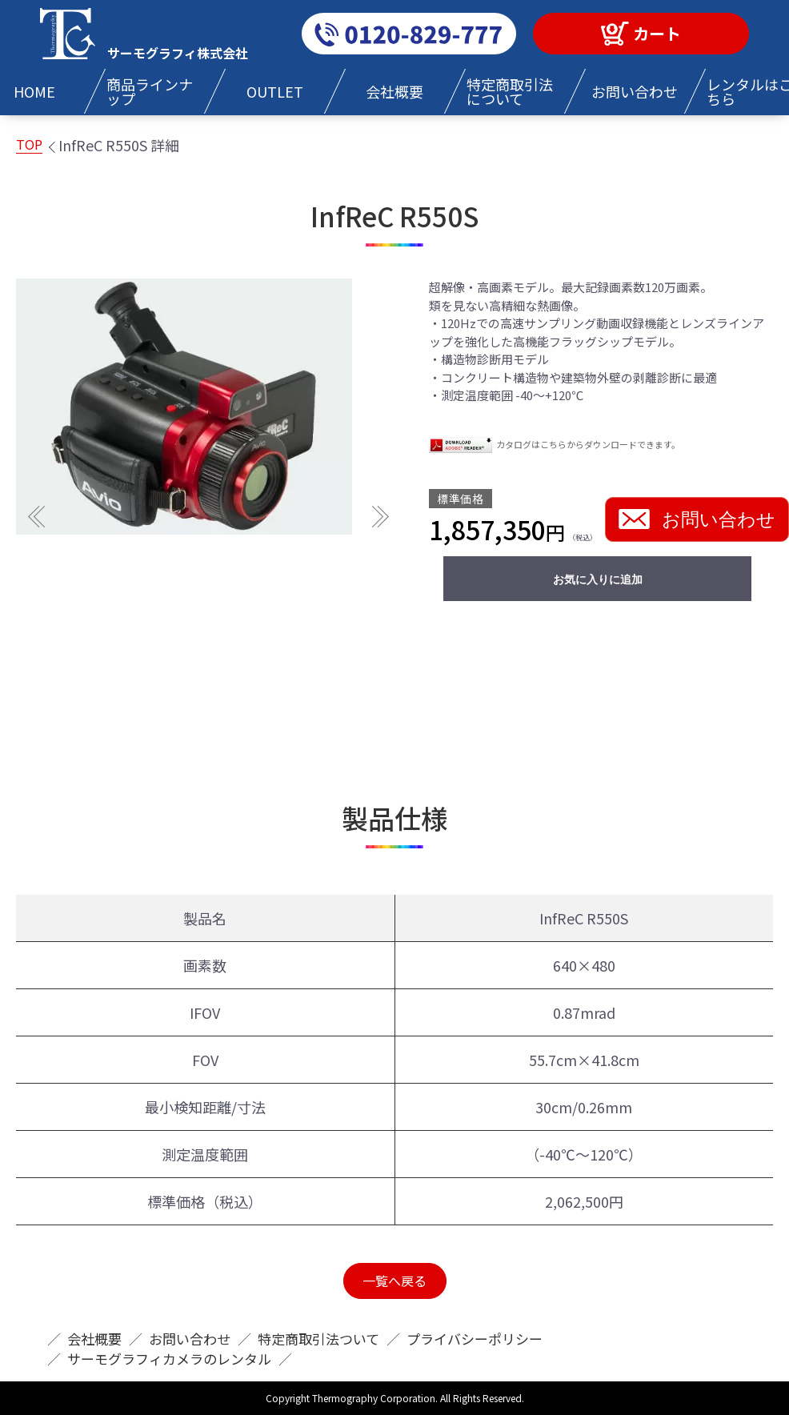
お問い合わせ (697, 519)
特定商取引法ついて (318, 1339)
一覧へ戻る (394, 1280)
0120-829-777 (409, 33)
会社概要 (94, 1339)
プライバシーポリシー (475, 1339)
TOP (29, 144)
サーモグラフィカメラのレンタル (169, 1359)
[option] (208, 407)
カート (657, 33)
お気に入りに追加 (598, 579)
